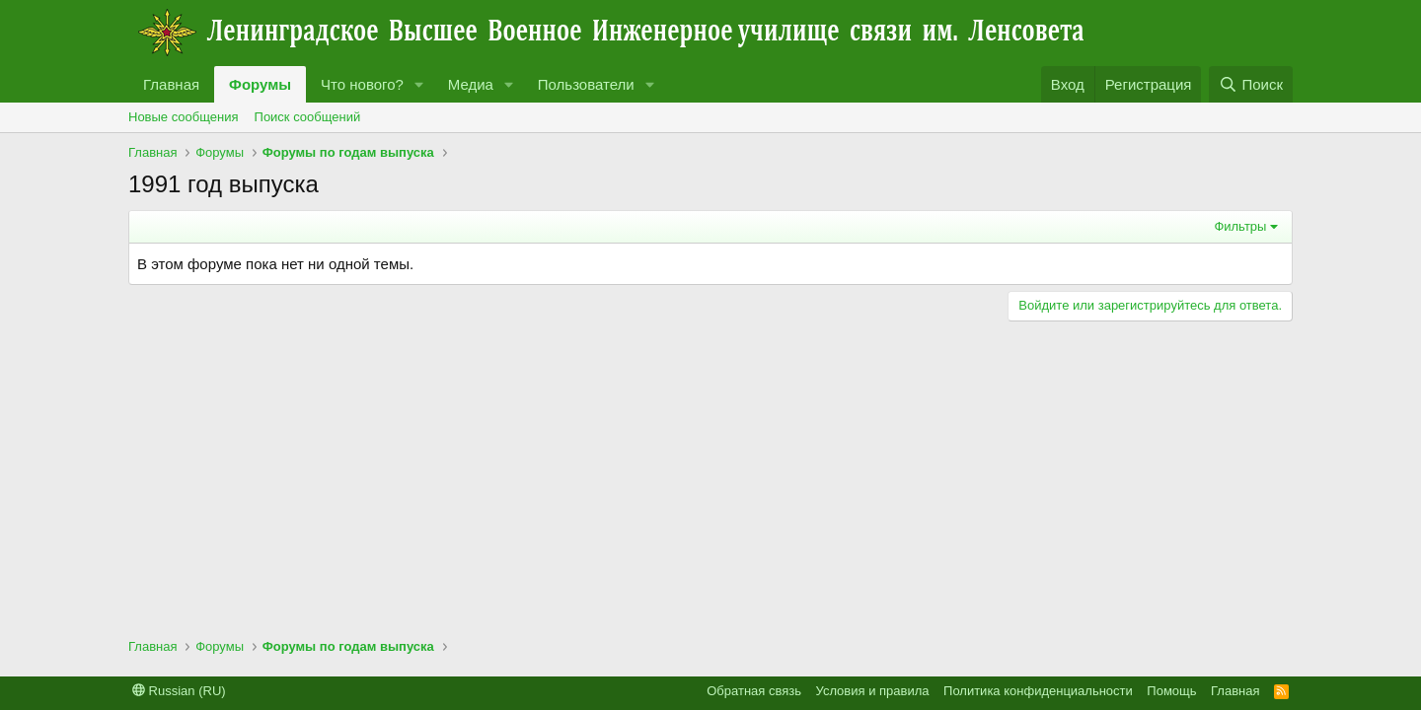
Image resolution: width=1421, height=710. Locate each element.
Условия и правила (873, 690)
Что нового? (362, 84)
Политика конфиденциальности (1038, 690)
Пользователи (586, 84)
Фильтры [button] (1240, 226)
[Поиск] (1251, 84)
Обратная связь (754, 690)
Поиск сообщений (308, 116)
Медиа (470, 84)
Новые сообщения (183, 116)
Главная (171, 84)
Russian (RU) (179, 690)
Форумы (260, 84)
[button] (419, 84)
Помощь (1171, 690)
